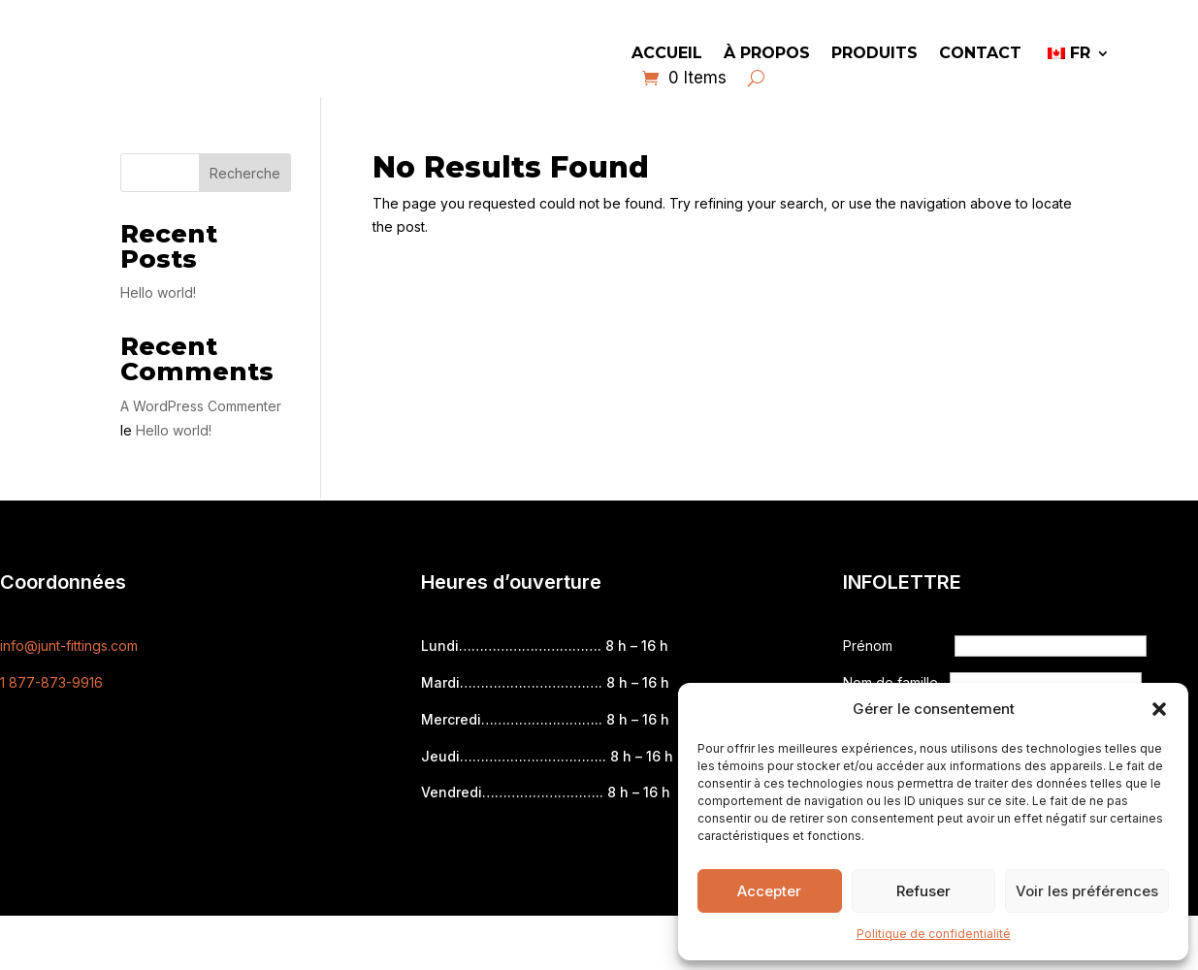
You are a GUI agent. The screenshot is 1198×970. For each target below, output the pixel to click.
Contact (980, 54)
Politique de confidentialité (934, 933)
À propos (767, 54)
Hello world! (158, 292)
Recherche (245, 173)
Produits (874, 54)
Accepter (769, 891)
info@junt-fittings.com (69, 645)
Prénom (869, 645)
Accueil (666, 54)
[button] (1159, 709)
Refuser (923, 891)
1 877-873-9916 (51, 682)
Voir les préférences (1087, 891)
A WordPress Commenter (200, 406)
